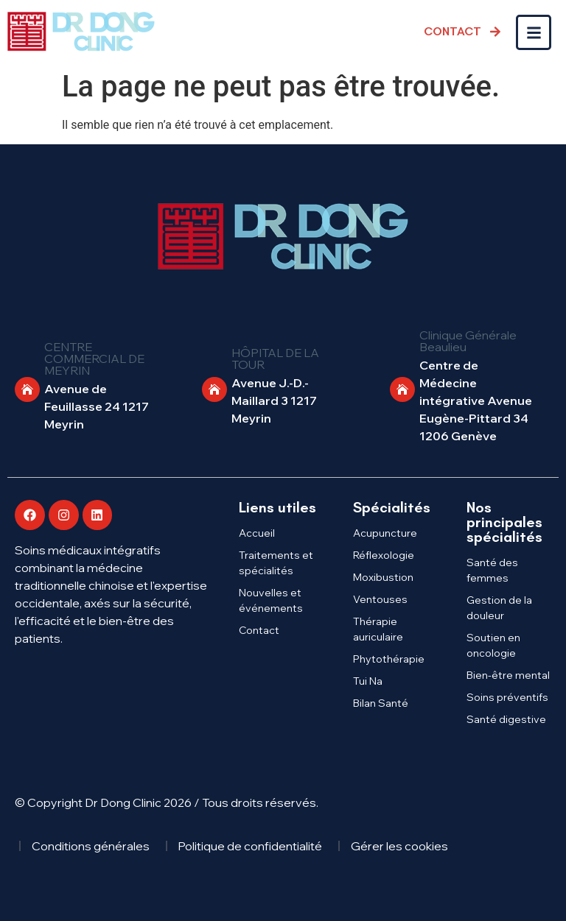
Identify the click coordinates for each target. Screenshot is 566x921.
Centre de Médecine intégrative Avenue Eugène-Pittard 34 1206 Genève (475, 400)
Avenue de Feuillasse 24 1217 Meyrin (96, 406)
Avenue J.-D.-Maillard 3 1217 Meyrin (274, 400)
